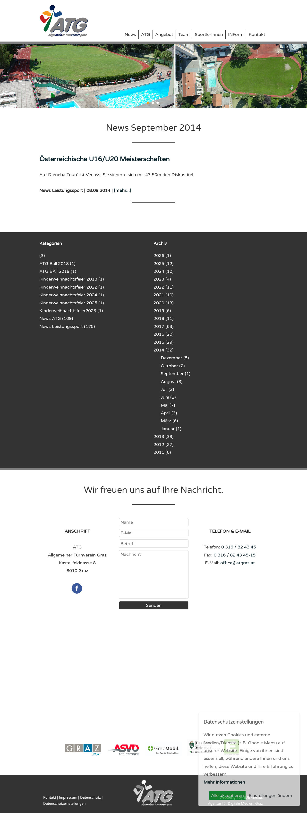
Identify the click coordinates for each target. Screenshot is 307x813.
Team (184, 34)
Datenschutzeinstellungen (64, 804)
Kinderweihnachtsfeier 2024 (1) (71, 295)
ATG (145, 34)
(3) (42, 255)
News (130, 34)
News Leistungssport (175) (67, 326)
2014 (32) (164, 350)
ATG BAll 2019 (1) (57, 271)
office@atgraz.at (237, 562)
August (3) (172, 381)
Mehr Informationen (224, 782)
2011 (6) (162, 452)
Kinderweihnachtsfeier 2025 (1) (71, 303)
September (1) (175, 373)
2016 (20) (164, 334)
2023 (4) (162, 279)
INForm (236, 34)
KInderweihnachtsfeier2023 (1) (71, 310)
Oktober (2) (173, 365)
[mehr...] (122, 190)
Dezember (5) (175, 357)
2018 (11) (164, 318)
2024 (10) (164, 271)
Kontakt (257, 34)
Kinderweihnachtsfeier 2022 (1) (71, 287)
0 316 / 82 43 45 (238, 547)
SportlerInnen (209, 34)
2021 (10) (164, 295)
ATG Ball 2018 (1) (57, 263)
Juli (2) (167, 389)
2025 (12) (164, 263)
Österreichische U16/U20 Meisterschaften (104, 159)
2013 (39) (164, 436)
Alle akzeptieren (227, 795)
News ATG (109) (56, 318)
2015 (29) (164, 342)
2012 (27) (164, 444)
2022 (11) (164, 287)
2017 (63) (164, 326)
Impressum (68, 798)
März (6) (169, 420)
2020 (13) (164, 303)
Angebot (164, 34)
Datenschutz (90, 798)
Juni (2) (168, 397)
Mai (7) (168, 405)
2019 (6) (162, 310)
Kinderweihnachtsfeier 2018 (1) (71, 279)
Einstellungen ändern (270, 795)
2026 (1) (162, 255)
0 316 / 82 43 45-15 (235, 555)
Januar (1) (171, 428)
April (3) (169, 413)
